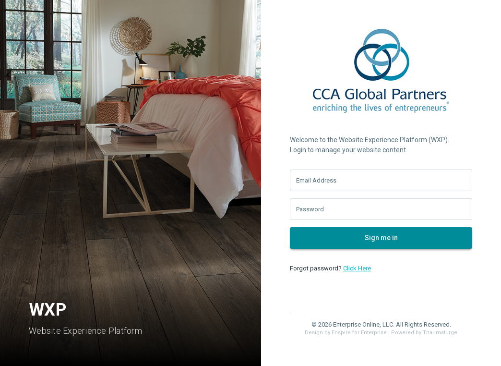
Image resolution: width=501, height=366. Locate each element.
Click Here (357, 268)
